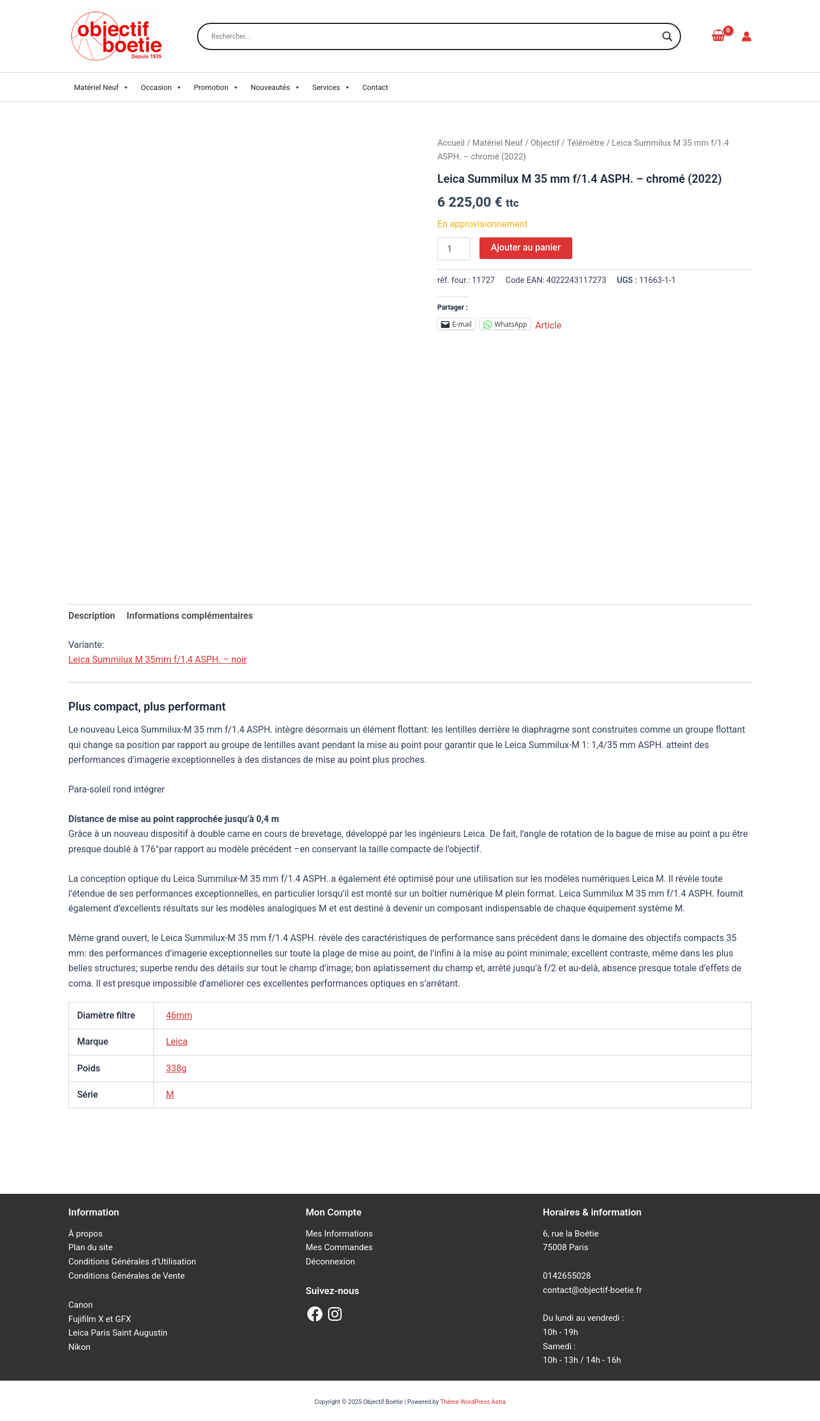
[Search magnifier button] (667, 36)
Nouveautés (276, 87)
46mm (179, 1015)
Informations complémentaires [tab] (189, 615)
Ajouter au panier (525, 247)
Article (548, 324)
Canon (80, 1305)
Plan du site (90, 1247)
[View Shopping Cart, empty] (718, 35)
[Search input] (434, 36)
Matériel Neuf (101, 87)
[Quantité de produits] (453, 248)
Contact (375, 87)
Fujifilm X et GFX (99, 1319)
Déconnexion (330, 1261)
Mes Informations (339, 1234)
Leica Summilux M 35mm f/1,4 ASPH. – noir (157, 659)
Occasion (161, 87)
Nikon (79, 1347)
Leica (176, 1041)
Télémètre (585, 143)
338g (176, 1068)
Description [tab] (91, 615)
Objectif (544, 143)
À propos (85, 1234)
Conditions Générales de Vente (126, 1276)
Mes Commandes (339, 1247)
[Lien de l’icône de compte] (746, 36)
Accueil (451, 143)
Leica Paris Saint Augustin (117, 1333)
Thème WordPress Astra (473, 1402)
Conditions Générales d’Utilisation (132, 1261)
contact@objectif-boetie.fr (592, 1290)
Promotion (216, 87)
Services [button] (331, 87)
